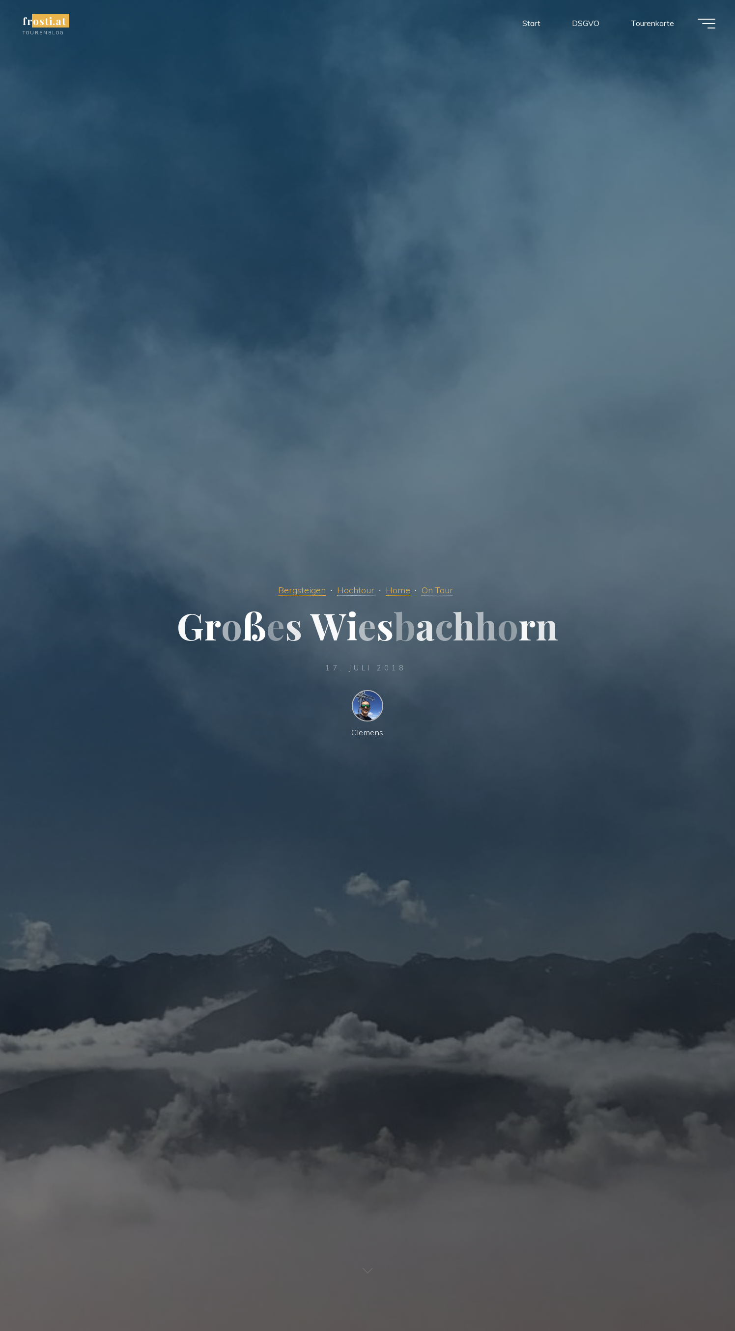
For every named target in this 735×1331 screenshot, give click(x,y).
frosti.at (44, 21)
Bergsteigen (302, 589)
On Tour (437, 589)
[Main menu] (706, 23)
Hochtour (355, 589)
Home (398, 589)
